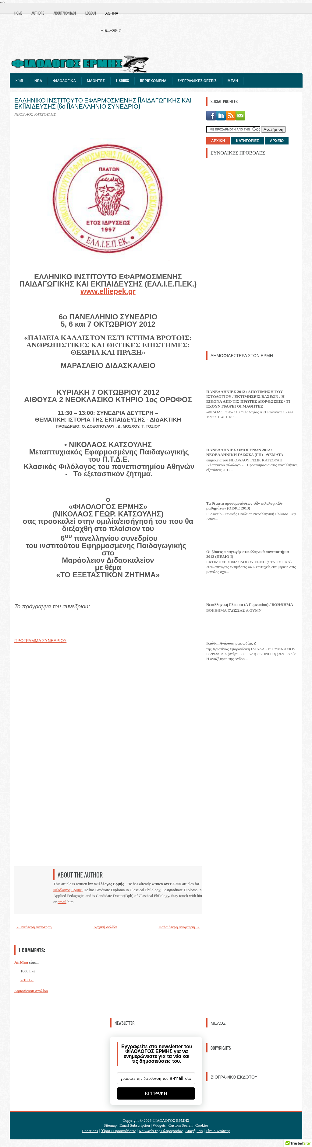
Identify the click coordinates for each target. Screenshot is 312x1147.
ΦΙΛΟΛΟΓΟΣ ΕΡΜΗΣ (171, 1120)
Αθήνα (111, 13)
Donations (90, 1130)
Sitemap (110, 1125)
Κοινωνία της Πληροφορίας (161, 1130)
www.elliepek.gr (108, 291)
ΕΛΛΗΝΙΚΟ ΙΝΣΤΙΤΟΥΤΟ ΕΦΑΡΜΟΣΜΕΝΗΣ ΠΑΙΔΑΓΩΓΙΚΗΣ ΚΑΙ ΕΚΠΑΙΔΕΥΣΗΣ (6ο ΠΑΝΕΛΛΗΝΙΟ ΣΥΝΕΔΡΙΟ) (103, 103)
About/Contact (64, 13)
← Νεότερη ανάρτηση (34, 927)
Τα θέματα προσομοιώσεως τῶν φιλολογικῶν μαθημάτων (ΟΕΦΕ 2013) (244, 505)
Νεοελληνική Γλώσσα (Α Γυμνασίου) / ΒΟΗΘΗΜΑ (249, 604)
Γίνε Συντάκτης (218, 1130)
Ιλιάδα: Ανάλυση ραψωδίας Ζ (231, 643)
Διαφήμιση (194, 1130)
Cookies (201, 1125)
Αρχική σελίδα (105, 927)
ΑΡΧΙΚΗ (218, 141)
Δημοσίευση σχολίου (31, 991)
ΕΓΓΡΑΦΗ (156, 1093)
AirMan (21, 962)
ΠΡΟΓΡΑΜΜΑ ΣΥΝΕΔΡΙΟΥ (40, 640)
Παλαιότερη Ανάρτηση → (179, 927)
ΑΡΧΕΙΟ (277, 141)
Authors (37, 13)
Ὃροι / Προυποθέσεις (118, 1130)
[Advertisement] (252, 253)
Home (18, 13)
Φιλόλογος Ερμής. (68, 890)
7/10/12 (27, 980)
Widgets (159, 1125)
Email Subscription (134, 1125)
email (62, 901)
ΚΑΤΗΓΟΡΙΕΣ (247, 141)
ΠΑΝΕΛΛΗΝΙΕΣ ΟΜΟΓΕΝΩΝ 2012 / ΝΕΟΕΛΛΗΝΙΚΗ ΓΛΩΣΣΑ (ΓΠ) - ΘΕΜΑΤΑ (244, 452)
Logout (90, 13)
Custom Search (180, 1125)
